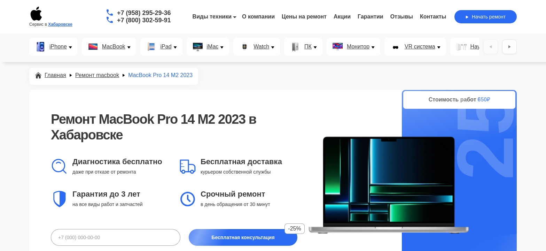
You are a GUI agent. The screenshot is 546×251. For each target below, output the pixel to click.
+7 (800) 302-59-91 (144, 20)
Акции (342, 17)
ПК (308, 47)
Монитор (358, 47)
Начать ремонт (486, 17)
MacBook (113, 47)
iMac (213, 47)
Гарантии (370, 17)
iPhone (58, 47)
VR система (420, 47)
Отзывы (401, 17)
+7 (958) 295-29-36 (144, 12)
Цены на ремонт (304, 17)
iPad (166, 47)
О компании (258, 17)
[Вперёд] (509, 46)
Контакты (433, 17)
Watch (261, 47)
